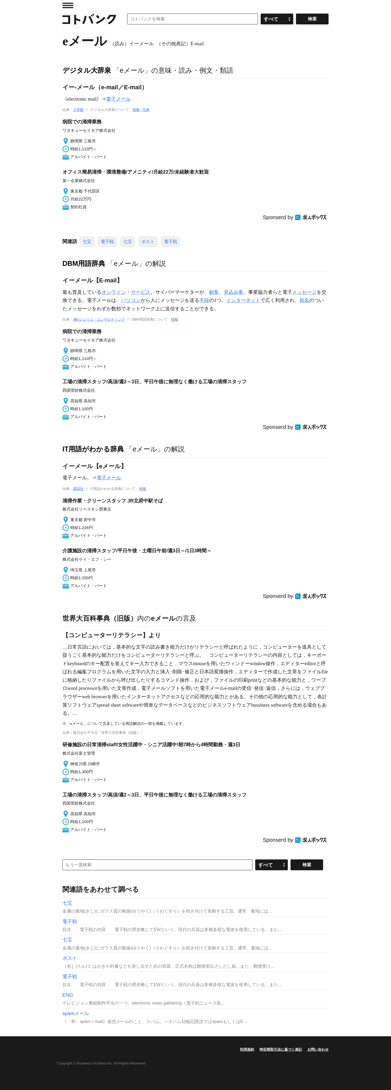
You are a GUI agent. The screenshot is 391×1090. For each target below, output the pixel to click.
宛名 (304, 300)
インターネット (243, 300)
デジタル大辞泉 (86, 70)
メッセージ (304, 292)
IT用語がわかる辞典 (93, 449)
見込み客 (233, 292)
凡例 (145, 110)
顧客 (214, 292)
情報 (136, 110)
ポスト (147, 241)
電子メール (118, 99)
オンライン (114, 292)
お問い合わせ (318, 1049)
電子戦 (107, 241)
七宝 (87, 241)
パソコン (131, 300)
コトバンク (89, 19)
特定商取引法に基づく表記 (281, 1049)
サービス (140, 292)
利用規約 (247, 1049)
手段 (204, 300)
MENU (67, 5)
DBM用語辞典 (83, 263)
